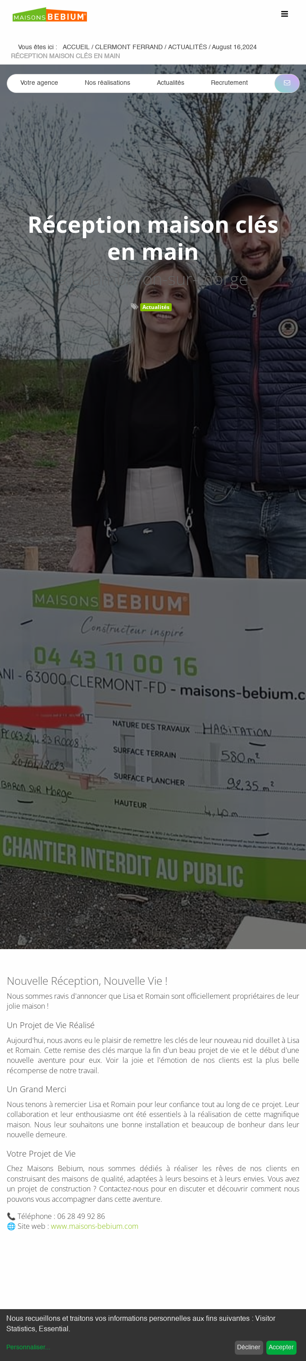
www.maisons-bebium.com (94, 1226)
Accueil (76, 47)
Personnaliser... (28, 1347)
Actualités (155, 307)
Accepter (281, 1347)
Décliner (248, 1347)
